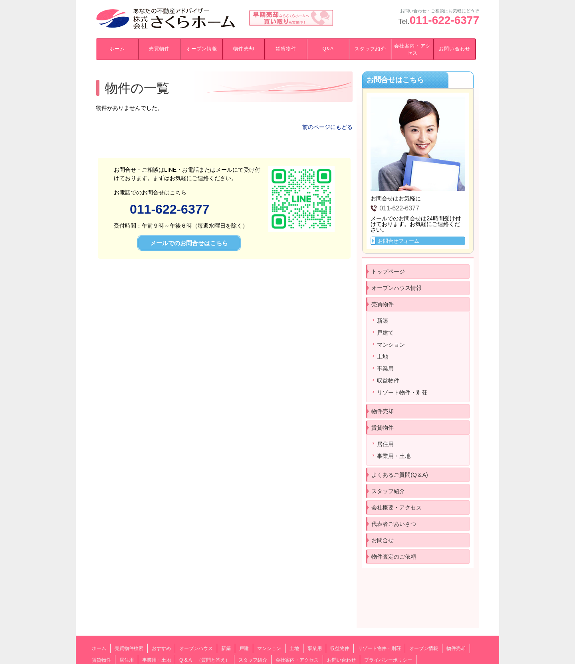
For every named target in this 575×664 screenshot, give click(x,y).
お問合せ (382, 540)
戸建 (244, 648)
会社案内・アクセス (412, 49)
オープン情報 (201, 49)
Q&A (328, 49)
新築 (382, 320)
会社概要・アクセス (396, 507)
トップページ (388, 271)
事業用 (385, 368)
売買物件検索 (129, 648)
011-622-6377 (444, 20)
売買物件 (159, 49)
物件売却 (243, 49)
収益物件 (388, 380)
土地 (382, 356)
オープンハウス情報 (396, 288)
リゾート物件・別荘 (402, 392)
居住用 (385, 444)
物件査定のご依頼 (393, 556)
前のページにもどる (327, 127)
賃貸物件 (286, 49)
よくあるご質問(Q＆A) (399, 475)
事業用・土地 (393, 456)
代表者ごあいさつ (393, 524)
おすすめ (161, 648)
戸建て (385, 332)
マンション (391, 344)
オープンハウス (196, 648)
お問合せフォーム (398, 241)
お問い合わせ (454, 49)
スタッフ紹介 (370, 49)
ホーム (117, 49)
